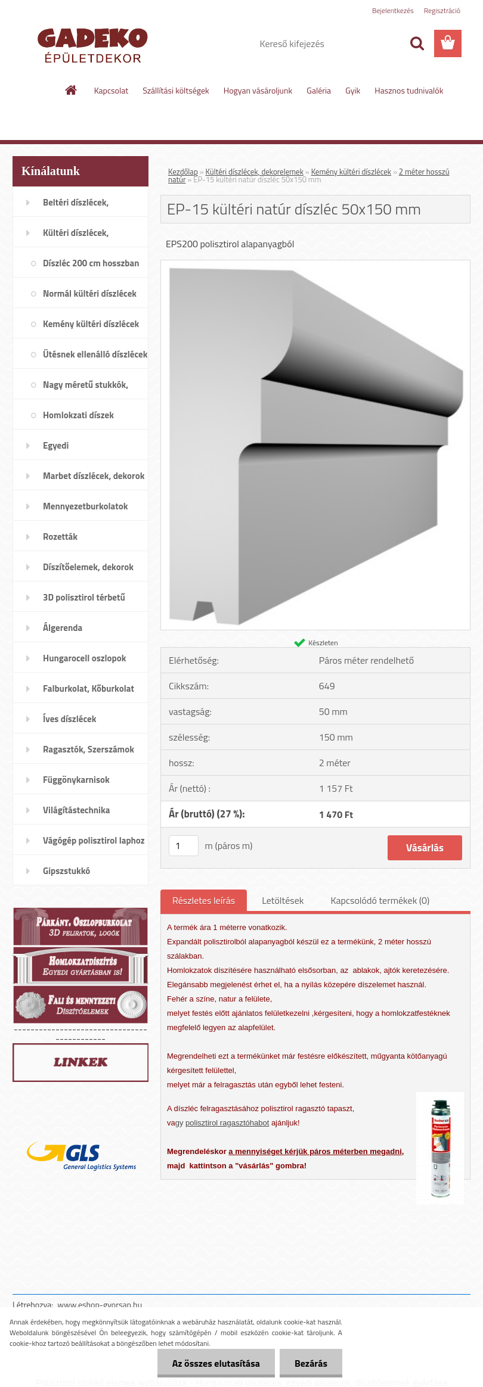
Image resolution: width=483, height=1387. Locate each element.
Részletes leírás (203, 900)
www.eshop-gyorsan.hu (99, 1304)
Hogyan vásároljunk (258, 90)
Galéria (318, 90)
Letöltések (283, 900)
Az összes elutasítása (216, 1363)
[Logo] (95, 44)
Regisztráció (442, 10)
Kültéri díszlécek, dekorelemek (255, 172)
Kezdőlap (183, 172)
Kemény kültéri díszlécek (351, 172)
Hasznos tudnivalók (408, 90)
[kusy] (184, 845)
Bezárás (311, 1363)
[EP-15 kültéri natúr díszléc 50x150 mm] (315, 265)
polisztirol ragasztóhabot (227, 1122)
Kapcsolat (111, 90)
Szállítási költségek (176, 90)
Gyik (352, 90)
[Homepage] (71, 90)
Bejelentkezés (393, 10)
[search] (417, 43)
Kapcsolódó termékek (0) (379, 900)
